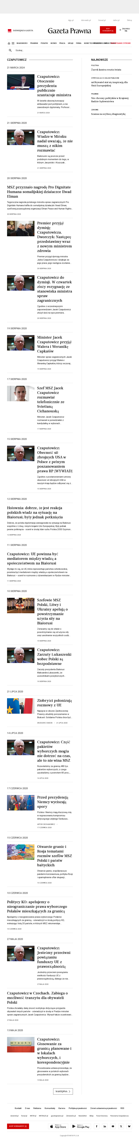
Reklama (37, 1108)
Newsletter (83, 1116)
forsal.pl (102, 20)
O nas (27, 1108)
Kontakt (18, 1108)
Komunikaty (50, 1108)
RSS (122, 1108)
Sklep (129, 20)
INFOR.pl (33, 1116)
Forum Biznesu (102, 1116)
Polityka (95, 65)
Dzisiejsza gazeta (23, 30)
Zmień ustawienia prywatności (103, 1108)
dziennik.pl (86, 20)
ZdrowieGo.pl (71, 1116)
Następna (63, 1091)
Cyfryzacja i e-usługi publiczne (105, 78)
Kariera (62, 1108)
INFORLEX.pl (43, 1116)
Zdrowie (94, 110)
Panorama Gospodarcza (119, 1116)
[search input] (73, 50)
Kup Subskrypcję (107, 30)
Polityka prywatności (78, 1108)
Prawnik (94, 94)
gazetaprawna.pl (57, 1116)
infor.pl (116, 20)
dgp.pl (71, 20)
